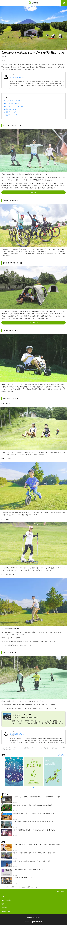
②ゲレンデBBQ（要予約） (14, 106)
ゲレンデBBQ (33, 322)
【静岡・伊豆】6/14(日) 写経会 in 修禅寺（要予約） (28, 869)
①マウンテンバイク (12, 103)
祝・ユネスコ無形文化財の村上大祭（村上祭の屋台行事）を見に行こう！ (34, 853)
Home (3, 896)
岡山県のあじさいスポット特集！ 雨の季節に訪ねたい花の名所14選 (32, 805)
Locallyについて (6, 911)
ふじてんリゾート (33, 192)
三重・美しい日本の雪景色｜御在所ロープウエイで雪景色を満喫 (31, 861)
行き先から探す (6, 900)
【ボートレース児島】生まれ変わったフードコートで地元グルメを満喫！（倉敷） (36, 844)
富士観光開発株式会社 (17, 78)
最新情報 (4, 907)
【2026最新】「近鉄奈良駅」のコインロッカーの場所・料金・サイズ (33, 821)
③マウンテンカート (12, 109)
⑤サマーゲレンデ (11, 115)
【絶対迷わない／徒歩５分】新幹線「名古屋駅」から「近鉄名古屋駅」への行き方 (36, 797)
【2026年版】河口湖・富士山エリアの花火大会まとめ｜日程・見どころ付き (35, 830)
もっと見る (60, 755)
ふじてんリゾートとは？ (13, 100)
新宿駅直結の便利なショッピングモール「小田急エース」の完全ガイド (33, 813)
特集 (2, 904)
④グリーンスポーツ (12, 112)
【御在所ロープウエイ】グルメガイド (24, 877)
